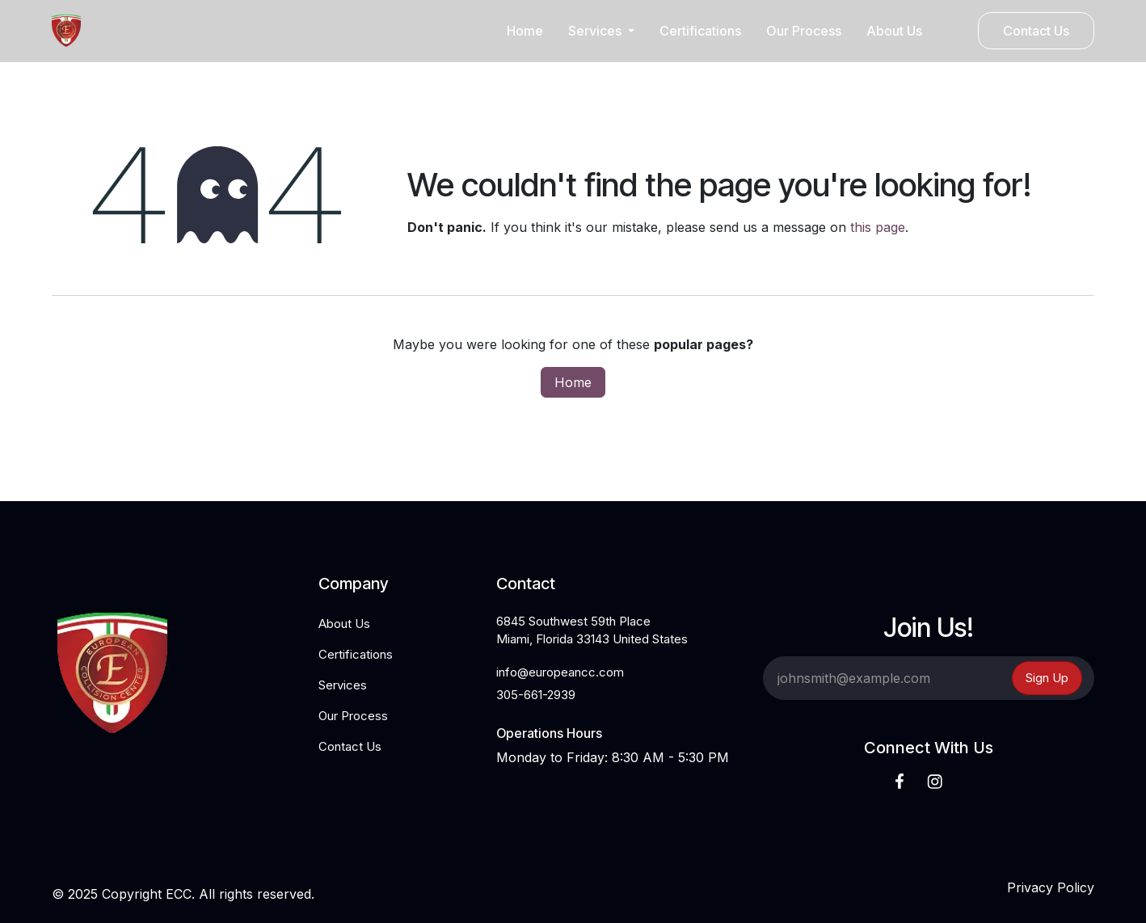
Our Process (353, 715)
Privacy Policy (1050, 887)
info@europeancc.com (560, 672)
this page (877, 227)
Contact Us (1036, 31)
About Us (344, 623)
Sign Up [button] (1047, 677)
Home (573, 382)
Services (342, 685)
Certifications (355, 654)
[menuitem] (525, 30)
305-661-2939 (535, 694)
